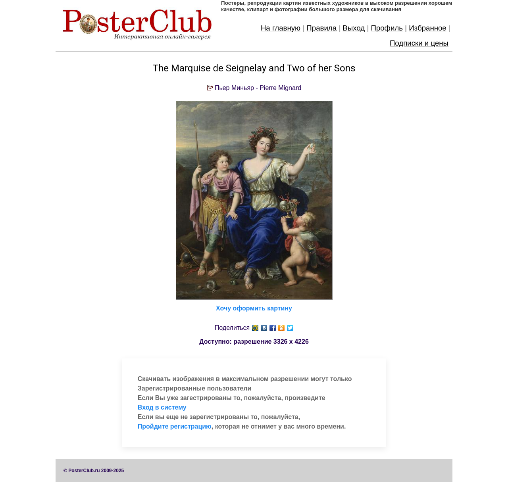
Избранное (427, 28)
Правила (321, 28)
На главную (280, 28)
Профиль (387, 28)
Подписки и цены (419, 43)
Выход (354, 28)
